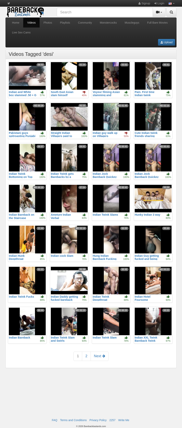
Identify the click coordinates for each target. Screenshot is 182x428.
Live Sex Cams (21, 32)
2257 (112, 420)
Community (85, 22)
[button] (171, 3)
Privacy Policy (98, 420)
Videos (31, 22)
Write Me (123, 420)
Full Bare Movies (157, 22)
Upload (167, 42)
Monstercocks (108, 22)
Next (99, 356)
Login (159, 3)
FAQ (54, 420)
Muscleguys (132, 22)
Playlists (65, 22)
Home (15, 22)
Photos (48, 22)
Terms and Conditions (73, 420)
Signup (144, 3)
